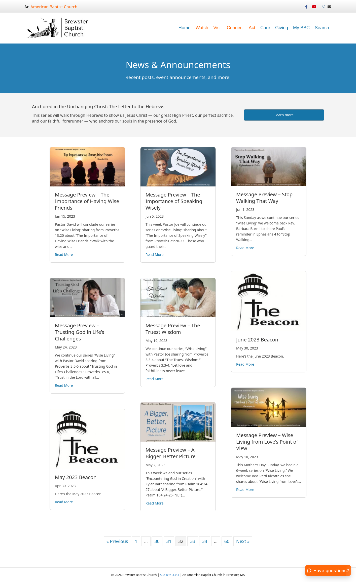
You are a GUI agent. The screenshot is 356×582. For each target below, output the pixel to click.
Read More (64, 254)
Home (185, 27)
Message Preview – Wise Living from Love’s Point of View (267, 442)
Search (322, 27)
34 (204, 541)
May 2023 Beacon (75, 477)
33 (192, 541)
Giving (281, 27)
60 (227, 541)
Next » (243, 541)
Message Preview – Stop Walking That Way (264, 197)
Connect (235, 27)
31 (169, 541)
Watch (202, 27)
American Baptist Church (53, 7)
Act (252, 27)
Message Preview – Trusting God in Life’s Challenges (79, 332)
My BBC (301, 27)
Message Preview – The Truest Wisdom (173, 328)
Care (265, 27)
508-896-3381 (170, 575)
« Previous (117, 541)
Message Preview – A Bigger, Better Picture (171, 453)
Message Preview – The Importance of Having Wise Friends (87, 201)
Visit (217, 27)
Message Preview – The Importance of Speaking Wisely (174, 201)
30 (157, 541)
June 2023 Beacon (257, 339)
